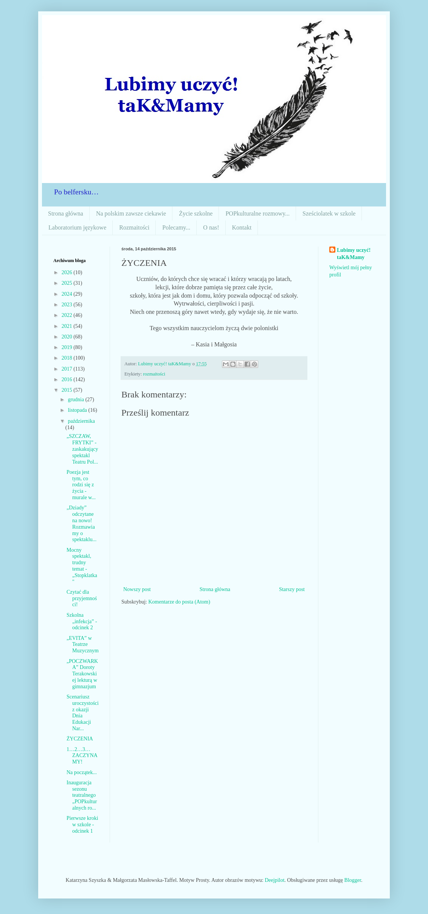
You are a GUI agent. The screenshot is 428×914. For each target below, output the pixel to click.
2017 (68, 369)
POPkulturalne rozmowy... (257, 213)
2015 (68, 390)
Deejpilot (274, 880)
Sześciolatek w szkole (328, 213)
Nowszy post (137, 589)
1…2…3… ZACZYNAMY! (82, 755)
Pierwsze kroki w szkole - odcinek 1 (82, 824)
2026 (68, 272)
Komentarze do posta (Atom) (179, 602)
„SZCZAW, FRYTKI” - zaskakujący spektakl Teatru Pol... (82, 448)
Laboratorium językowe (77, 227)
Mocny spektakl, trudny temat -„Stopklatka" (82, 566)
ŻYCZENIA (80, 739)
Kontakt (242, 227)
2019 (68, 347)
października (81, 421)
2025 (68, 283)
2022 (68, 315)
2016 (68, 379)
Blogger (352, 880)
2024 (68, 294)
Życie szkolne (195, 213)
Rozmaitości (134, 227)
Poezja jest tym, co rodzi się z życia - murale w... (81, 484)
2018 (68, 358)
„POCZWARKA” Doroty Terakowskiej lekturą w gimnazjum (82, 673)
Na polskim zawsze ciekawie (131, 213)
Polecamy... (176, 227)
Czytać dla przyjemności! (82, 598)
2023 (68, 304)
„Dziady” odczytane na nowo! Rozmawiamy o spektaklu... (81, 523)
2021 (68, 326)
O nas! (211, 227)
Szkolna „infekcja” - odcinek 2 (82, 621)
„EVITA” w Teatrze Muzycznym (83, 644)
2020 (68, 337)
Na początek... (82, 772)
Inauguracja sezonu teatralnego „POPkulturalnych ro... (82, 795)
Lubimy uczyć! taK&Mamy (354, 254)
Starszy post (292, 589)
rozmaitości (154, 374)
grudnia (76, 399)
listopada (78, 410)
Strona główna (65, 213)
